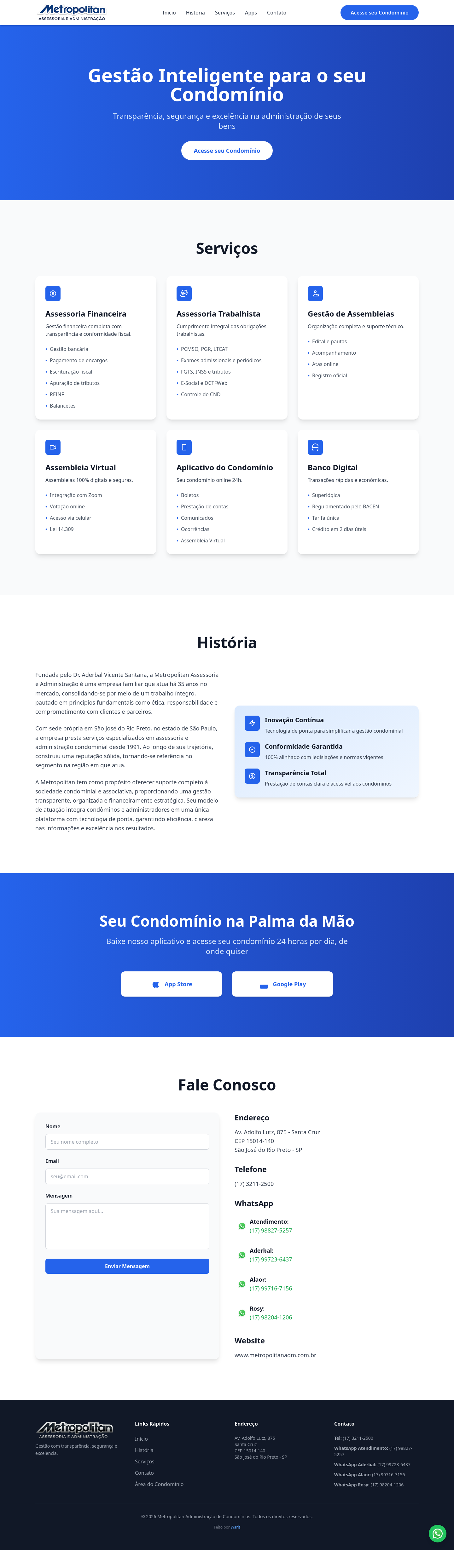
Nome (52, 1126)
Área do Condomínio (159, 1484)
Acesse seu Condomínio (380, 12)
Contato (276, 12)
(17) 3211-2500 (254, 1183)
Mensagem (59, 1195)
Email (52, 1161)
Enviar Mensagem (127, 1266)
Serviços (225, 12)
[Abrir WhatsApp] (437, 1533)
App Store (171, 984)
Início (169, 12)
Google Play (282, 984)
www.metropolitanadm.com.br (275, 1355)
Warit (235, 1527)
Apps (251, 12)
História (195, 12)
